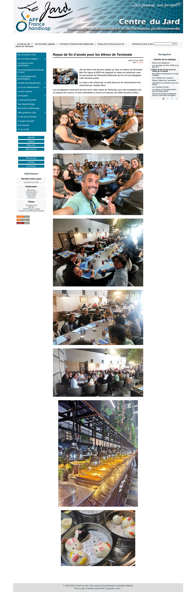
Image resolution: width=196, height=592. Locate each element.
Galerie (31, 141)
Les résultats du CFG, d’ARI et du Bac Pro (165, 66)
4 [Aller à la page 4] (176, 99)
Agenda (31, 137)
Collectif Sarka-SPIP (95, 588)
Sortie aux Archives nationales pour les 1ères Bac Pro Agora (164, 94)
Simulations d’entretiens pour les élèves (165, 83)
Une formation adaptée (45, 44)
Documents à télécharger (28, 108)
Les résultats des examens (162, 78)
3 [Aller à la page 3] (172, 99)
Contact (31, 162)
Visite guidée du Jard (26, 112)
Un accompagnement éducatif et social (30, 71)
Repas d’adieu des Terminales (164, 80)
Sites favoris (31, 149)
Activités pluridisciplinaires (28, 83)
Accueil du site (23, 44)
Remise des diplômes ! (161, 63)
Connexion (31, 166)
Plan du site (31, 158)
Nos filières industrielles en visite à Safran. (165, 74)
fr (179, 3)
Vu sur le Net (23, 129)
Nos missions (23, 125)
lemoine (140, 62)
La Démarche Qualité (26, 100)
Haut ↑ (119, 588)
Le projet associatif (25, 121)
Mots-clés (31, 145)
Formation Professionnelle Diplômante (76, 44)
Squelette (110, 588)
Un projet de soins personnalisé (25, 64)
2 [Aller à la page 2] (167, 99)
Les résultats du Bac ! (161, 87)
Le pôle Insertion (24, 91)
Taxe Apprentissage (26, 104)
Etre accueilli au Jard (26, 55)
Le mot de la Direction (27, 117)
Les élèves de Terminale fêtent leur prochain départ (164, 90)
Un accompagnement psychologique (26, 77)
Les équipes (22, 95)
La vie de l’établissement (28, 87)
